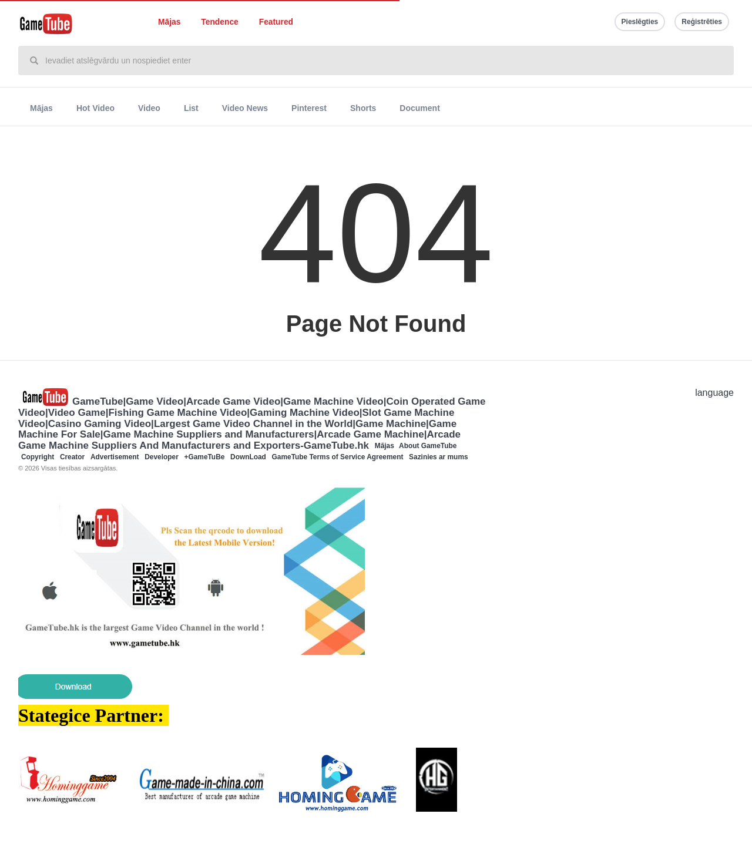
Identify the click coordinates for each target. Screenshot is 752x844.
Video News (245, 108)
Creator (72, 457)
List (191, 108)
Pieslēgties (640, 22)
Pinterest (309, 108)
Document (419, 108)
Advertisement (114, 457)
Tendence (219, 22)
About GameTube (427, 446)
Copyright (37, 457)
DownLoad (248, 457)
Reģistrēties (702, 22)
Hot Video (95, 108)
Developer (162, 457)
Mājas (169, 22)
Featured (276, 22)
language (714, 393)
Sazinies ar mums (438, 457)
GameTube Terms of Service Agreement (338, 457)
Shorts (363, 108)
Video (149, 108)
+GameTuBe (204, 457)
